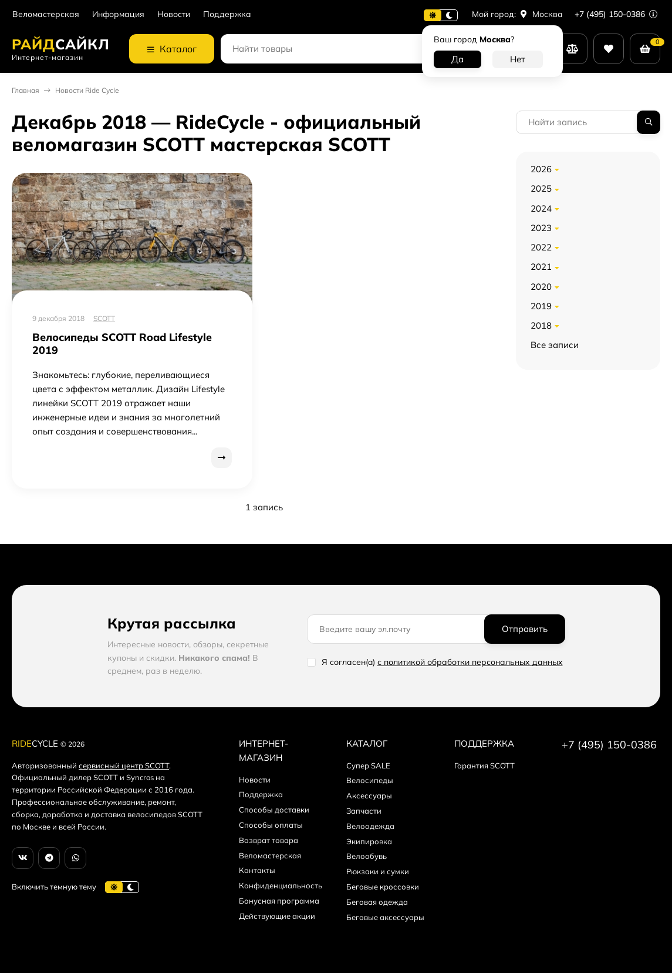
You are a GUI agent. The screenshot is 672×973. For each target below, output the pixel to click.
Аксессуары (369, 795)
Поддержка (227, 14)
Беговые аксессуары (385, 917)
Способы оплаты (271, 825)
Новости (173, 14)
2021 (541, 266)
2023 (541, 227)
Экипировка (369, 841)
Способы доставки (274, 809)
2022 (541, 247)
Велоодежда (370, 826)
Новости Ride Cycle (87, 90)
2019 (541, 306)
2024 (541, 208)
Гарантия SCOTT (484, 765)
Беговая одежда (377, 902)
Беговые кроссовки (382, 886)
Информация (118, 14)
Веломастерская (45, 14)
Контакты (257, 870)
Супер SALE (368, 765)
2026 (541, 169)
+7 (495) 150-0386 (616, 14)
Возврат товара (268, 840)
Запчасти (363, 810)
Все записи (555, 344)
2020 (541, 286)
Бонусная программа (279, 900)
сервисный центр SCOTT (124, 765)
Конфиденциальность (280, 885)
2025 (541, 188)
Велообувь (366, 856)
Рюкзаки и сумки (377, 871)
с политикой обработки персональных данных (470, 662)
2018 (541, 325)
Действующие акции (277, 916)
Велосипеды (369, 780)
